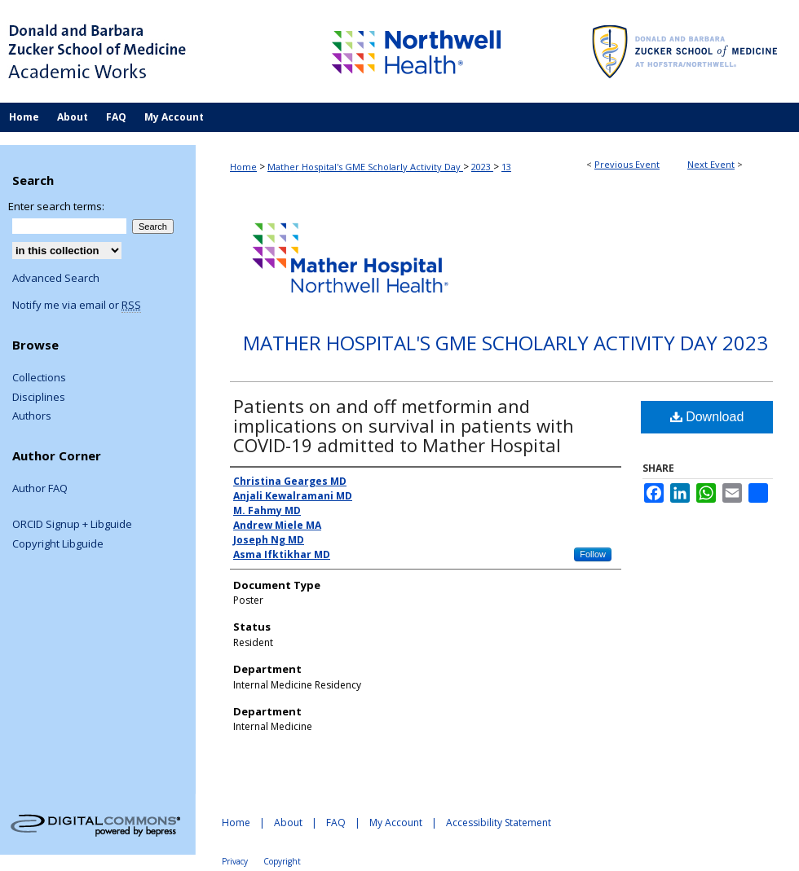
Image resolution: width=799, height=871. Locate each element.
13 (506, 167)
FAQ (336, 822)
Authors (31, 416)
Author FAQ (40, 488)
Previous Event (627, 164)
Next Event (711, 164)
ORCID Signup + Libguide (72, 524)
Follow (593, 554)
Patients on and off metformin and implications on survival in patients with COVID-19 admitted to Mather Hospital (403, 425)
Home (243, 167)
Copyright (282, 861)
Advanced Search (55, 278)
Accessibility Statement (498, 822)
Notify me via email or (76, 305)
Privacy (235, 861)
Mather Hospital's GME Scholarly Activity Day (365, 167)
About (288, 822)
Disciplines (38, 397)
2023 (482, 167)
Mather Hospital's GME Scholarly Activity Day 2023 (505, 342)
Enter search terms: (56, 206)
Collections (39, 378)
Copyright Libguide (58, 544)
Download (707, 417)
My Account (395, 822)
